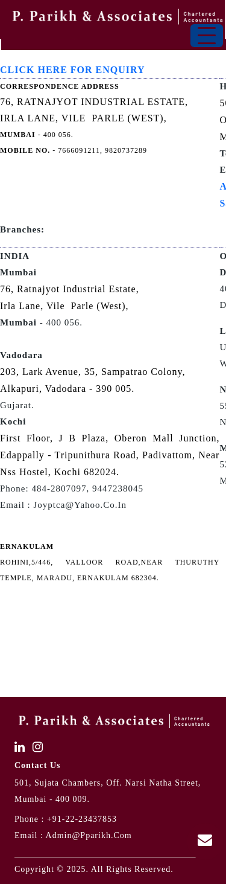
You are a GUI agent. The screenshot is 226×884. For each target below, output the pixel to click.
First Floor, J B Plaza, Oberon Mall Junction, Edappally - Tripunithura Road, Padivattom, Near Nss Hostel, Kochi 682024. (109, 455)
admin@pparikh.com (89, 835)
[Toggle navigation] (206, 35)
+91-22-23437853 (82, 819)
